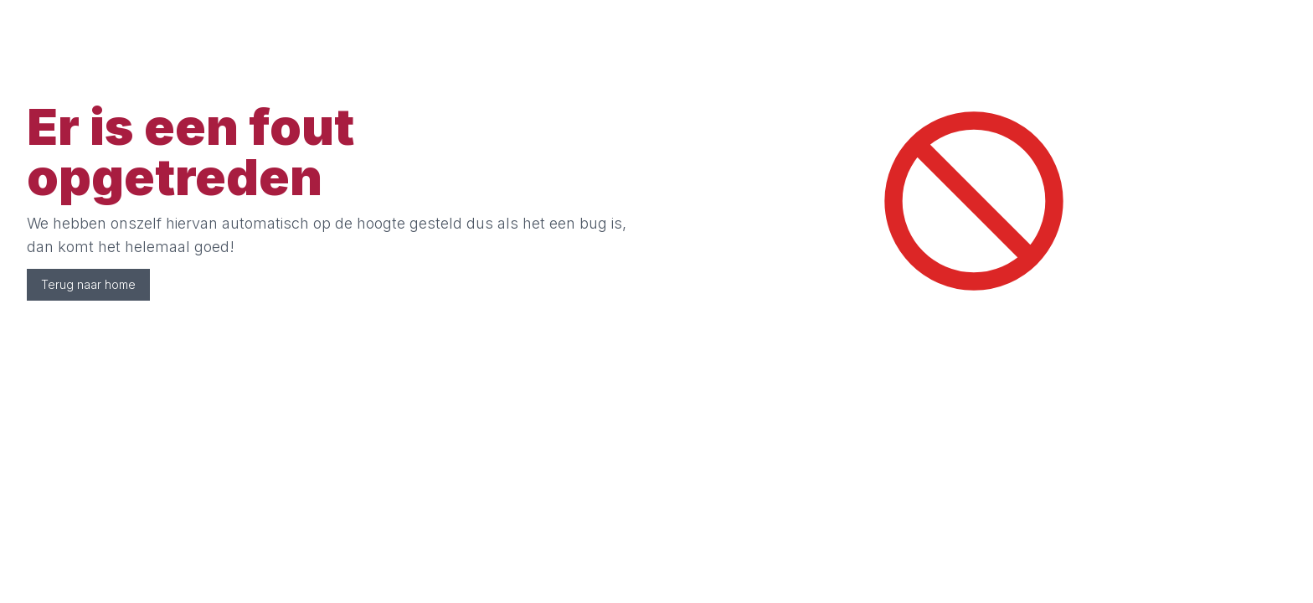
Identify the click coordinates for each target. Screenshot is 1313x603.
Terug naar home (88, 284)
